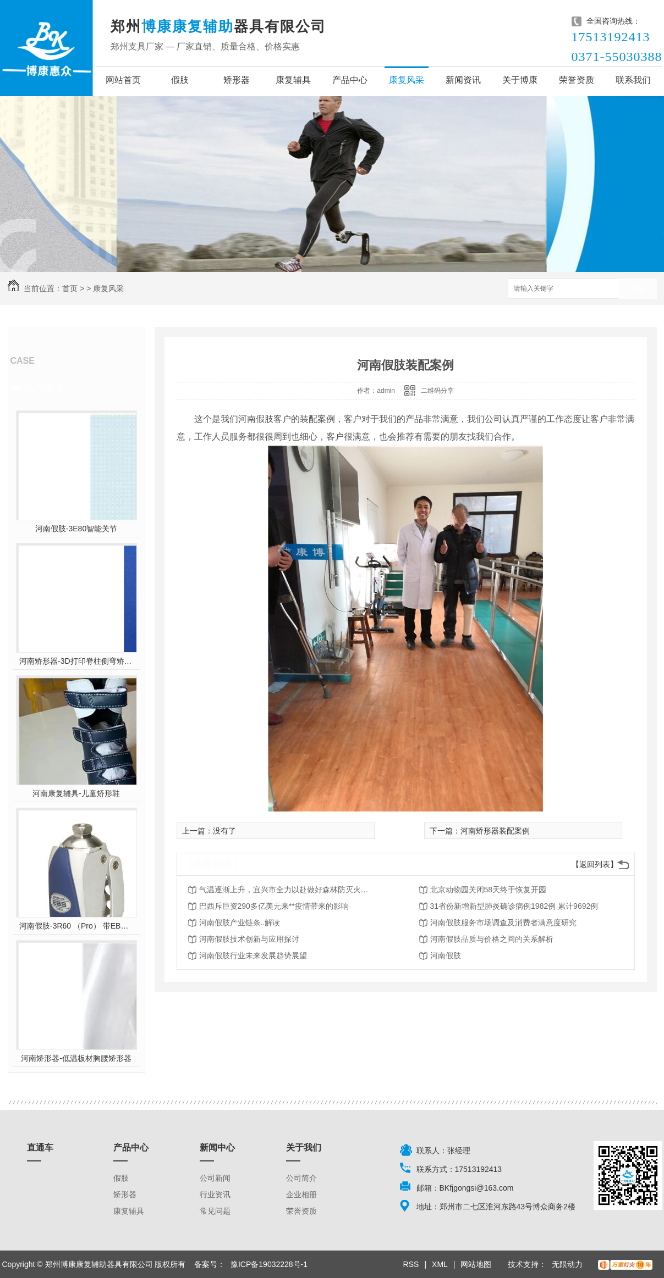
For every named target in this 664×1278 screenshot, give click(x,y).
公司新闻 (215, 1178)
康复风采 (406, 80)
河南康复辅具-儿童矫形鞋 (76, 793)
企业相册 (301, 1194)
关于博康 (519, 80)
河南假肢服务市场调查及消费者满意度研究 (503, 922)
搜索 (637, 289)
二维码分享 (437, 390)
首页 (70, 288)
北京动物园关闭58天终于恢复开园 (488, 889)
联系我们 (633, 80)
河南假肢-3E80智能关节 (76, 528)
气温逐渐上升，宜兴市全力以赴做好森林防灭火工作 (287, 889)
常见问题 (215, 1211)
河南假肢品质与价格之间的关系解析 (491, 939)
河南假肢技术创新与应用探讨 (249, 939)
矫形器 (236, 80)
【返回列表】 (595, 864)
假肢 (180, 80)
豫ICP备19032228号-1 (269, 1264)
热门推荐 (44, 387)
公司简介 (301, 1178)
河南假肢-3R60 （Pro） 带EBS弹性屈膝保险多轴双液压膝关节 (76, 925)
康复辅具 (293, 80)
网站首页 (123, 80)
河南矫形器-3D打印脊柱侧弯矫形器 (76, 661)
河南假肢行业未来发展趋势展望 (253, 955)
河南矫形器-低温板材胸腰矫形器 (76, 1058)
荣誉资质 (576, 80)
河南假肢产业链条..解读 (240, 922)
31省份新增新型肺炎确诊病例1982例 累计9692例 (514, 906)
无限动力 (567, 1264)
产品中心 (349, 80)
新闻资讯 (463, 80)
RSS (411, 1264)
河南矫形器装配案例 (495, 830)
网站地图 (475, 1264)
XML (440, 1264)
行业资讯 (215, 1194)
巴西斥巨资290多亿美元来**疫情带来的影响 (274, 906)
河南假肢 (445, 955)
